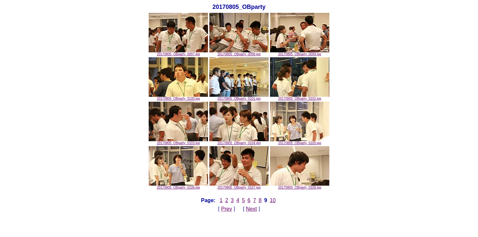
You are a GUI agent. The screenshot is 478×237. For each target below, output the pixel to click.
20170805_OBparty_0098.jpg (239, 52)
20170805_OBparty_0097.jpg (178, 52)
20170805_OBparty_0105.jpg (299, 141)
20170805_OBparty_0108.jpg (299, 186)
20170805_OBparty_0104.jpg (239, 141)
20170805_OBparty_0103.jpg (178, 141)
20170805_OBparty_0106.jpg (178, 186)
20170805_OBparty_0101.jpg (239, 97)
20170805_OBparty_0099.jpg (299, 52)
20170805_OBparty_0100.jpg (178, 97)
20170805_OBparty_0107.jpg (239, 186)
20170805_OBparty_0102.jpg (299, 97)
